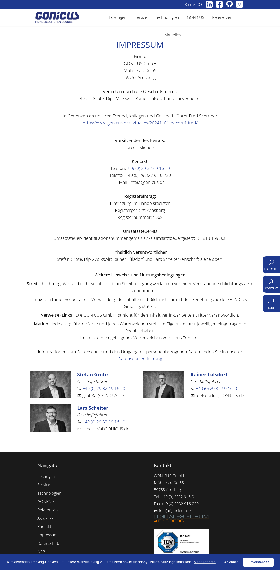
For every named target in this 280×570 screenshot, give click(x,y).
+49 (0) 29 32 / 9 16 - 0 (148, 168)
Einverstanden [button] (258, 562)
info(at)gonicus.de (172, 510)
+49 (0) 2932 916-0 (177, 496)
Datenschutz (48, 543)
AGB (41, 551)
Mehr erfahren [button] (205, 562)
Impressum (47, 534)
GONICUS (46, 501)
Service (43, 484)
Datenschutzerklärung (140, 359)
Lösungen (46, 476)
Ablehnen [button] (231, 562)
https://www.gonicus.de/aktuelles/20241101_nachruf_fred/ (140, 123)
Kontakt (194, 4)
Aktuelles (45, 518)
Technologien (49, 493)
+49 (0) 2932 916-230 (180, 503)
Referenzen (47, 509)
